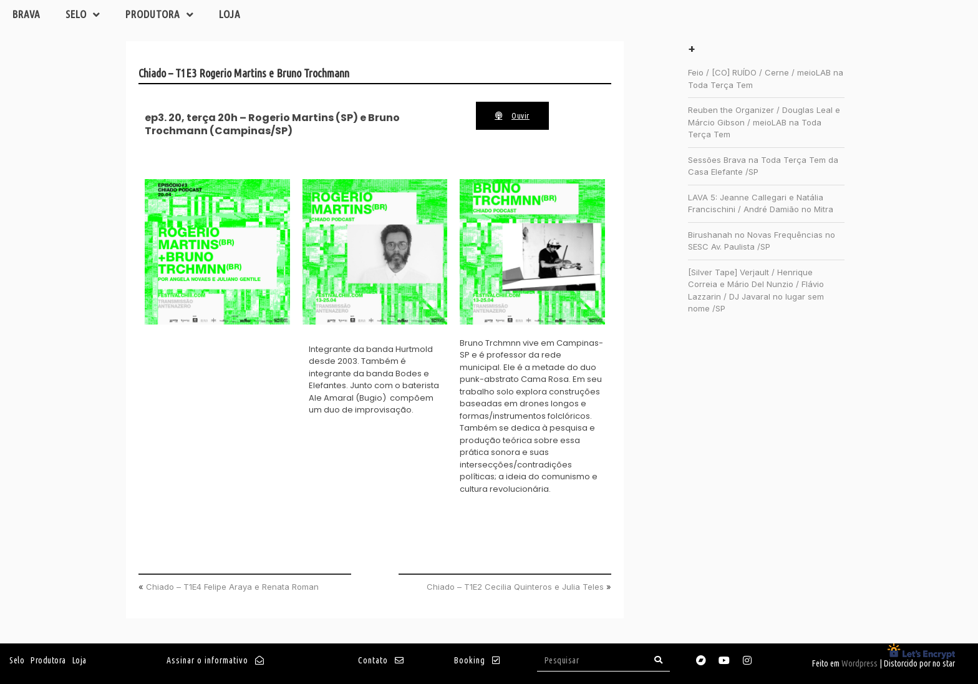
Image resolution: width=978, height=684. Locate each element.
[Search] (658, 660)
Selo (82, 14)
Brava (26, 14)
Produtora (159, 14)
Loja (230, 14)
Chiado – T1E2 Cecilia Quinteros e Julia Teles (515, 587)
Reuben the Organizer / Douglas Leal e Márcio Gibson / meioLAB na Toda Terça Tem (764, 122)
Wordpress (859, 663)
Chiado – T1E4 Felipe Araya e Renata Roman (232, 587)
